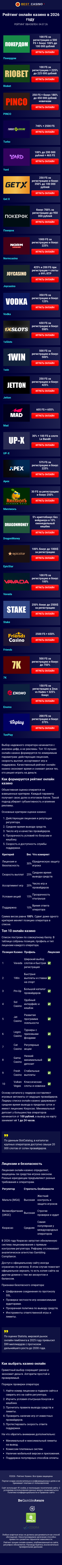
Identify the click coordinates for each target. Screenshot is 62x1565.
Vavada (7, 594)
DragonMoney (11, 538)
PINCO (7, 114)
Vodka (7, 314)
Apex (6, 481)
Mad (6, 425)
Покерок (8, 230)
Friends (7, 649)
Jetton (7, 397)
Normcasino (10, 258)
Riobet (7, 86)
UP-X (6, 453)
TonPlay (8, 734)
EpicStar (8, 566)
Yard (6, 169)
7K (4, 677)
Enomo (7, 707)
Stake (6, 622)
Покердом (9, 58)
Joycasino (9, 286)
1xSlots (7, 342)
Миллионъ (9, 509)
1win (6, 369)
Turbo (6, 141)
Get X (6, 199)
